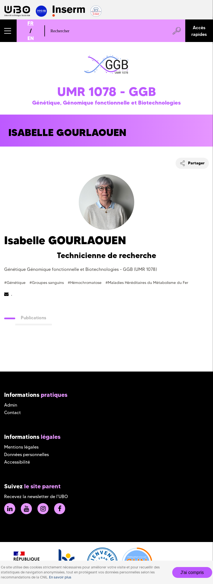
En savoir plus (60, 577)
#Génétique (15, 282)
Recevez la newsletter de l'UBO (36, 496)
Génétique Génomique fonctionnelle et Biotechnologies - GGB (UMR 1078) (80, 269)
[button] (8, 30)
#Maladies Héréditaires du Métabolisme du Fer (146, 282)
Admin (10, 405)
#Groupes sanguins (47, 282)
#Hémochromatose (85, 282)
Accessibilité (17, 462)
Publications (33, 317)
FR (30, 23)
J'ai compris (192, 572)
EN (30, 38)
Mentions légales (21, 447)
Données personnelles (26, 454)
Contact (12, 412)
